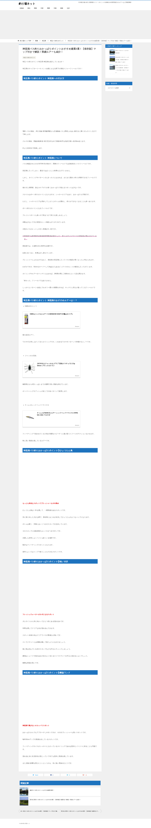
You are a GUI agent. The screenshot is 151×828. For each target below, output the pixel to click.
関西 (48, 8)
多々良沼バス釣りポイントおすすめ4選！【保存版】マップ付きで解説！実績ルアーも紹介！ (40, 811)
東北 (29, 8)
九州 (68, 8)
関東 (35, 8)
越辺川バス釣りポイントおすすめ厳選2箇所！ (42, 790)
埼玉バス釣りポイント (29, 57)
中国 (55, 8)
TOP (25, 41)
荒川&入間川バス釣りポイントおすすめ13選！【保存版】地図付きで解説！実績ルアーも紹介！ (55, 799)
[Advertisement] (75, 24)
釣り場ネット (27, 3)
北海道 (22, 8)
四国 (61, 8)
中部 (42, 8)
